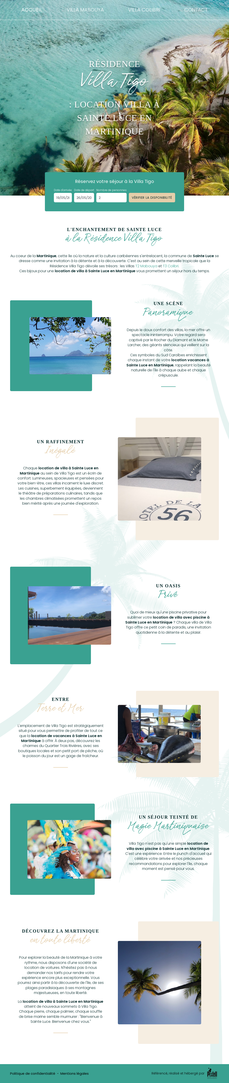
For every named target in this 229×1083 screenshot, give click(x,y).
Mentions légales (74, 1073)
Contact (196, 9)
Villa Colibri (144, 9)
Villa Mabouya (85, 9)
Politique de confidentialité (32, 1073)
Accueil (31, 9)
